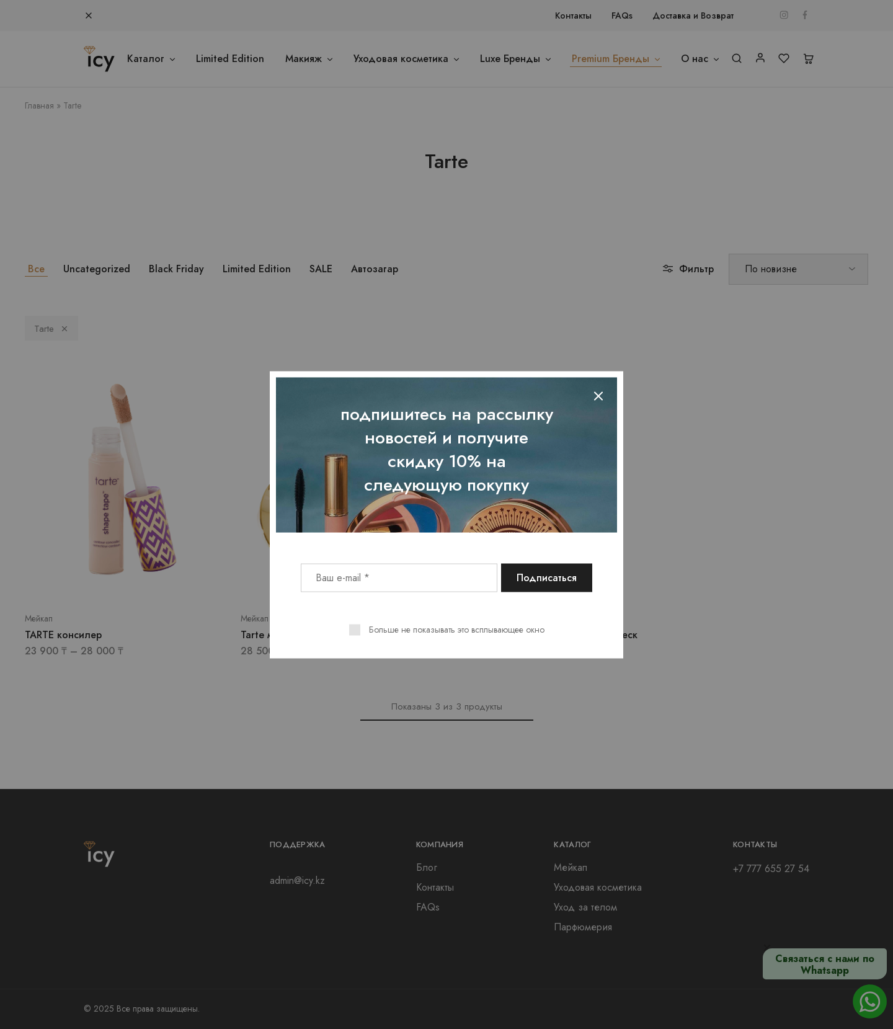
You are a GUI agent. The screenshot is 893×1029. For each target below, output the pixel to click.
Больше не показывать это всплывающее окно (456, 629)
